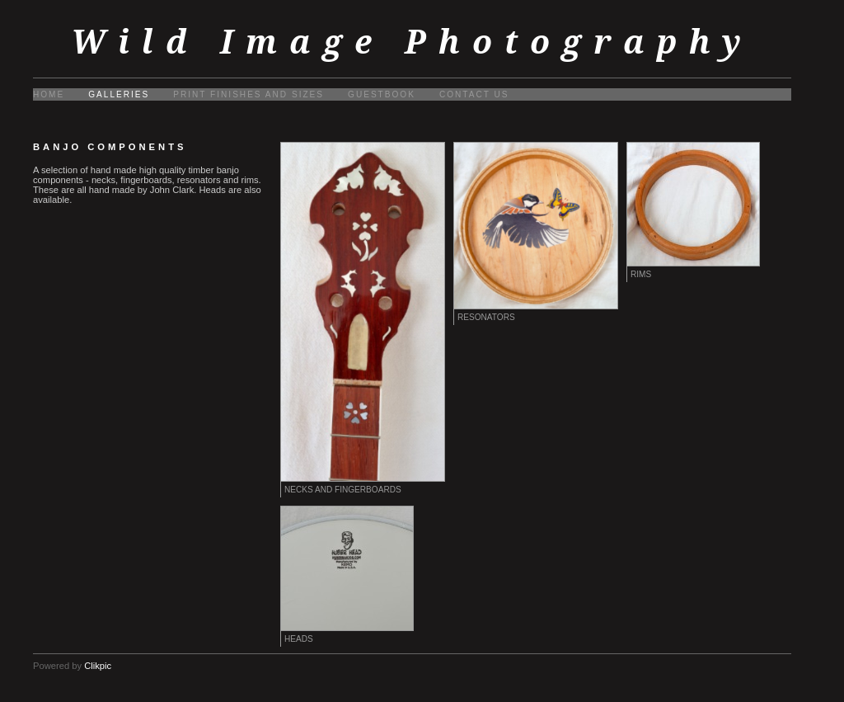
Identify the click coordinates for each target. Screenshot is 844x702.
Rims (641, 274)
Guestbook (381, 94)
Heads (298, 638)
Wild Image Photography (412, 42)
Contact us (474, 94)
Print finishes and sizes (248, 94)
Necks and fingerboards (342, 489)
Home (48, 94)
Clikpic (97, 666)
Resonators (486, 317)
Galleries (118, 94)
